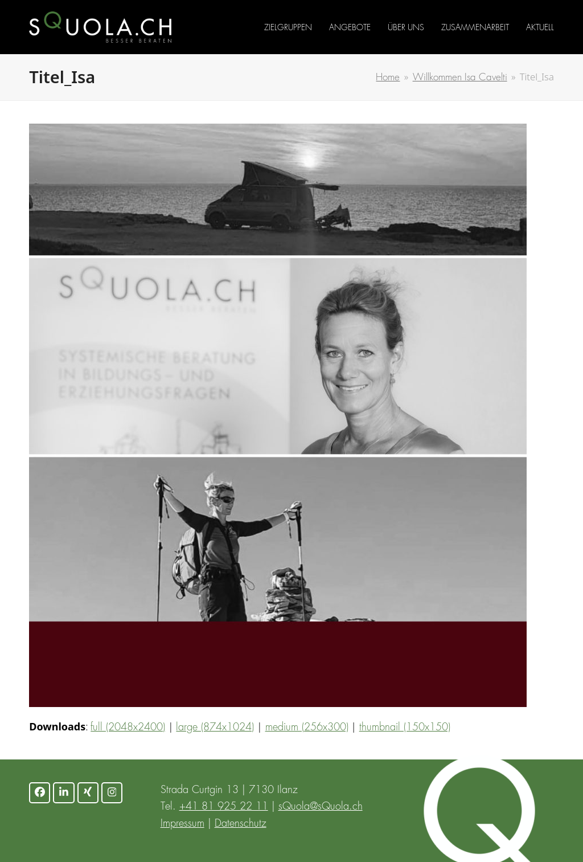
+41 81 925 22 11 (223, 807)
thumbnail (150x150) (404, 727)
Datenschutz (240, 824)
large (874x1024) (215, 727)
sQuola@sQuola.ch (320, 807)
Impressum (182, 824)
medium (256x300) (306, 727)
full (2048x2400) (128, 727)
